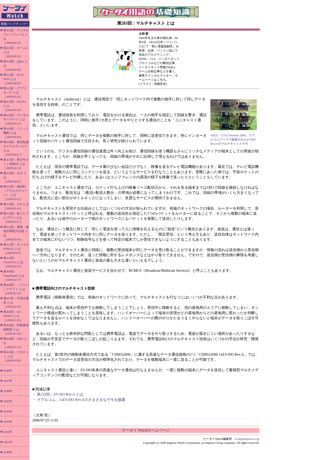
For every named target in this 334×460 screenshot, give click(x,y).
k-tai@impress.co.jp (247, 439)
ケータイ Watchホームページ (145, 430)
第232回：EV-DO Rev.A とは (60, 394)
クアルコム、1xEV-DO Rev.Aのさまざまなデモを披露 (81, 400)
